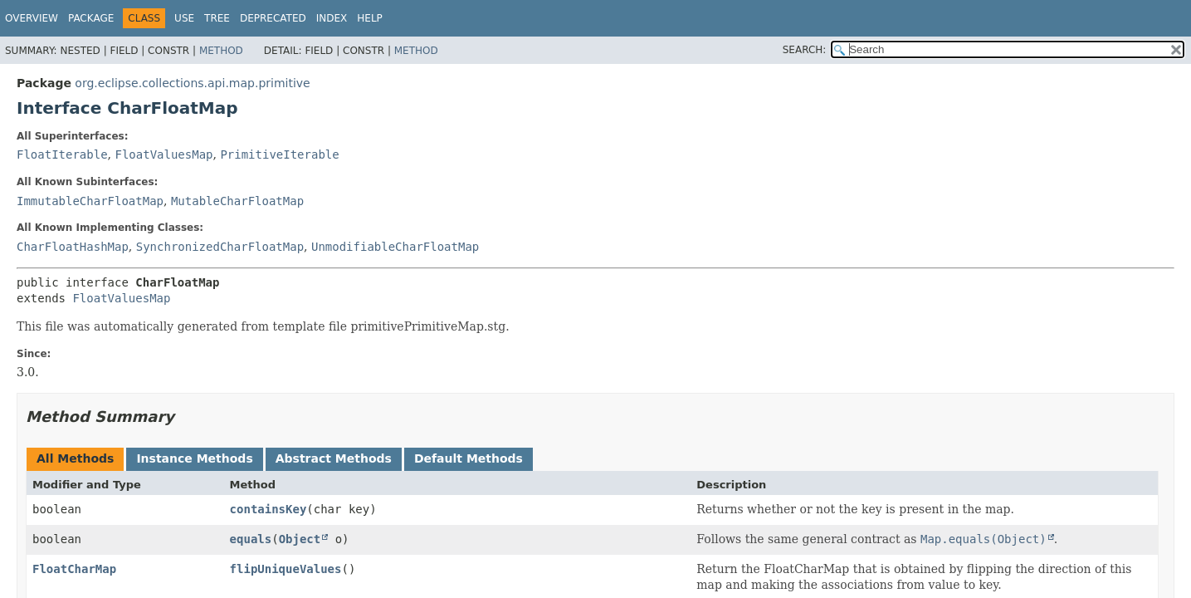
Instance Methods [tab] (194, 458)
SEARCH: (805, 50)
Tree (217, 18)
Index (332, 18)
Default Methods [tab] (468, 458)
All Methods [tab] (75, 458)
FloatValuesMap (163, 154)
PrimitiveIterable (279, 154)
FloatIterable (62, 154)
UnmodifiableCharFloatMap (395, 246)
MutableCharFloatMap (237, 201)
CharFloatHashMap (73, 246)
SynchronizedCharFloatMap (220, 246)
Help (370, 18)
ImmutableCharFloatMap (90, 201)
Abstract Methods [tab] (334, 458)
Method (221, 50)
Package (91, 18)
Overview (31, 18)
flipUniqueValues (286, 569)
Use (184, 18)
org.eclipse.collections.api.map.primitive (192, 83)
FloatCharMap (74, 569)
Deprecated (273, 18)
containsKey (268, 509)
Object (300, 539)
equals (251, 539)
